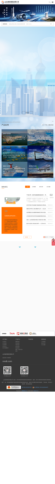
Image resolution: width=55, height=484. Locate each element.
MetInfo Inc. (36, 390)
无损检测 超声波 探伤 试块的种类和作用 (21, 24)
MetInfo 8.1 (24, 390)
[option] (27, 12)
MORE (27, 237)
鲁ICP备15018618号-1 (27, 387)
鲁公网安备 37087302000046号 (41, 387)
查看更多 (27, 112)
